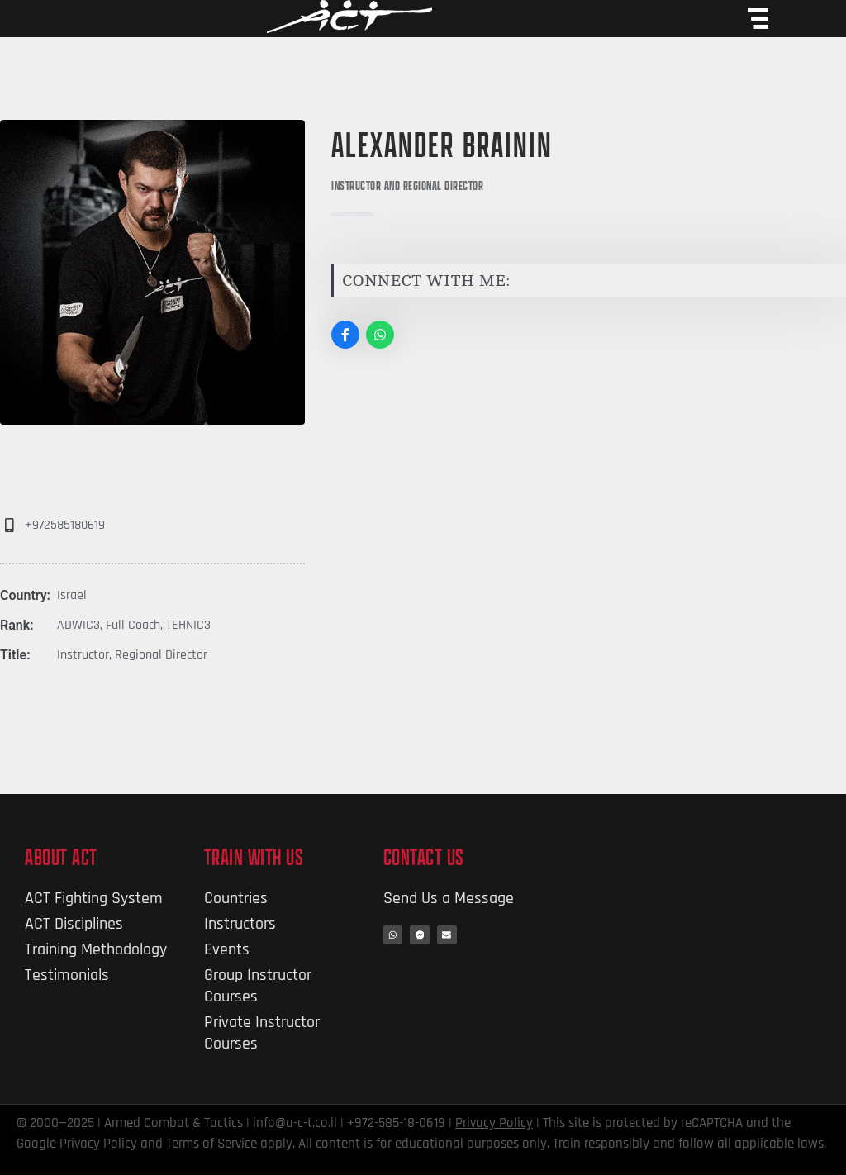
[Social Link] (345, 335)
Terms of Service (211, 1143)
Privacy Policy (494, 1123)
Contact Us (423, 857)
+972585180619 (65, 525)
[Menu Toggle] (758, 18)
